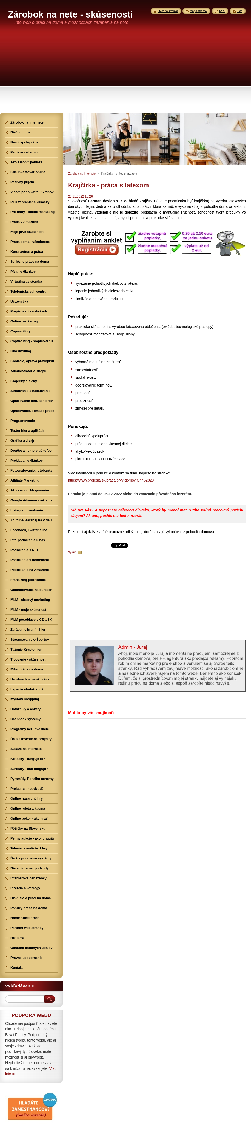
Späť (72, 552)
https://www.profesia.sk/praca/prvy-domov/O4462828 (111, 480)
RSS (222, 11)
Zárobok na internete (82, 173)
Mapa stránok (198, 11)
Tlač (239, 11)
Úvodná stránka (168, 11)
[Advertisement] (125, 73)
